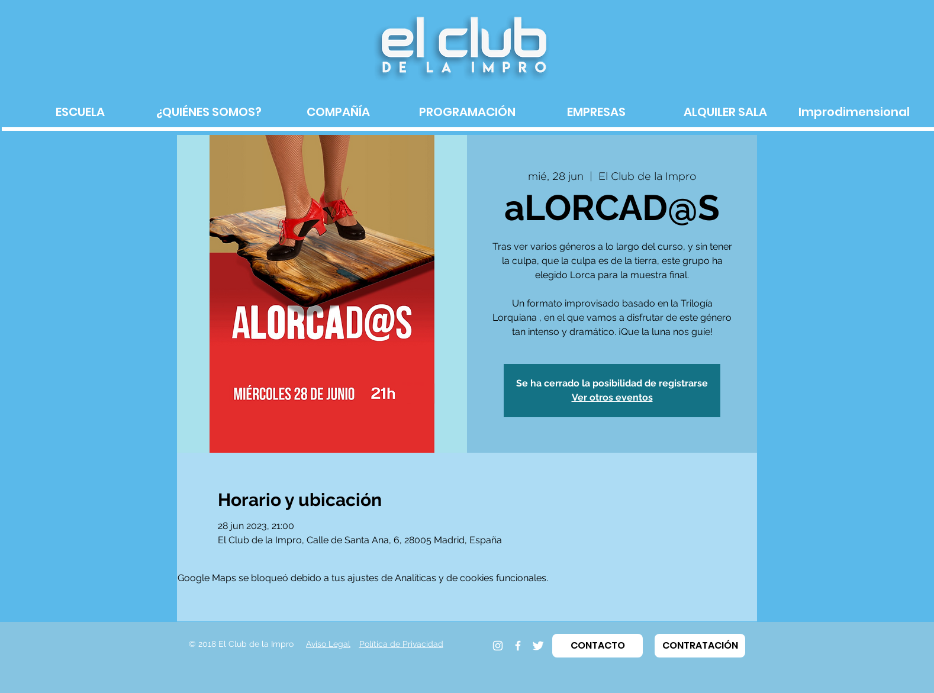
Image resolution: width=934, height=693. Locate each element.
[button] (597, 645)
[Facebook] (517, 645)
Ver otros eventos (612, 397)
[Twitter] (538, 645)
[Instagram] (497, 645)
